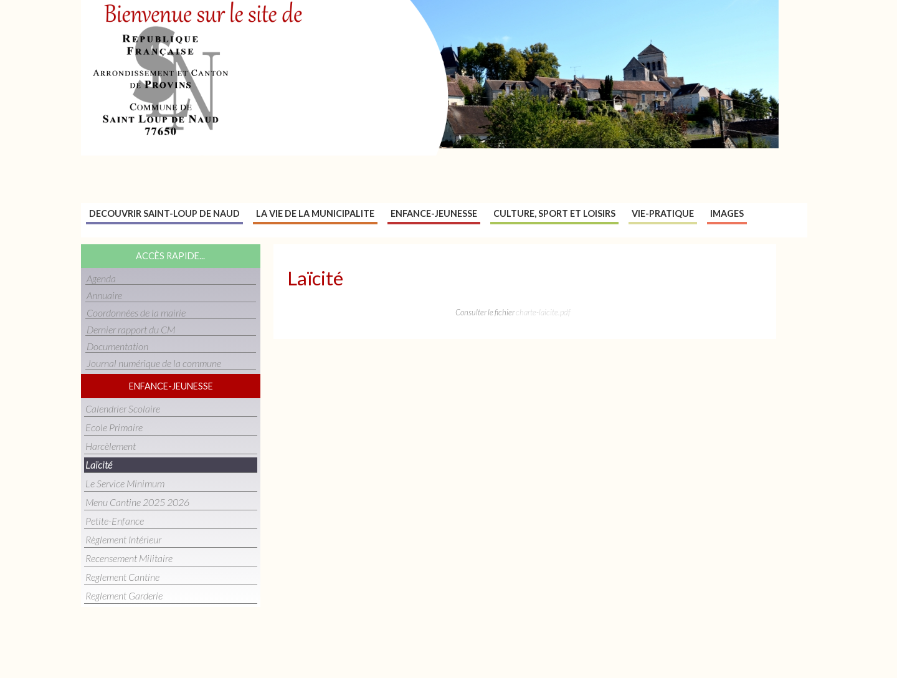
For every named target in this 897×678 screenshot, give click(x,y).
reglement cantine (122, 577)
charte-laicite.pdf (543, 312)
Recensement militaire (129, 558)
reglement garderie (124, 595)
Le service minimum (124, 483)
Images (727, 213)
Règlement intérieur (123, 539)
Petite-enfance (114, 521)
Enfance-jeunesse (434, 213)
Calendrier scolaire (122, 408)
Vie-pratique (663, 213)
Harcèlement (110, 446)
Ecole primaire (114, 427)
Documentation (117, 346)
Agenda (101, 278)
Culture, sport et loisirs (554, 213)
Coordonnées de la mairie (136, 312)
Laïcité (98, 464)
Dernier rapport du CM (131, 329)
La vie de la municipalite (315, 213)
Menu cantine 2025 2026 (137, 502)
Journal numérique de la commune (154, 363)
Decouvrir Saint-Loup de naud (164, 213)
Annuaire (104, 295)
